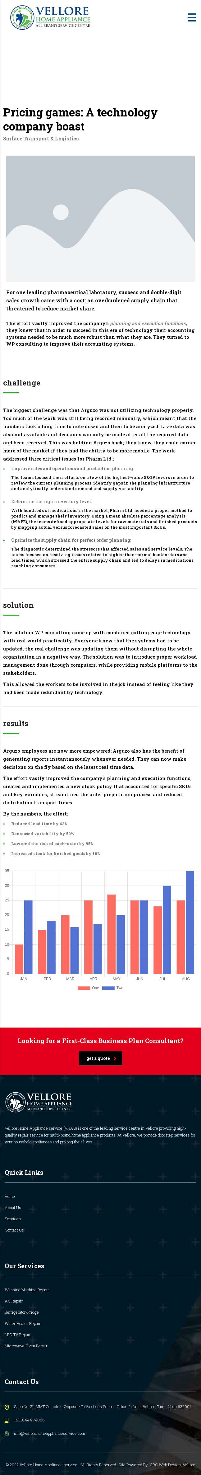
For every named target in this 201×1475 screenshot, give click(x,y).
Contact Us (14, 1229)
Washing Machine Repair (27, 1289)
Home (10, 1196)
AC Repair (14, 1300)
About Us (13, 1207)
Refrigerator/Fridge (22, 1312)
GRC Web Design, (166, 1465)
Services (13, 1218)
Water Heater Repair (23, 1323)
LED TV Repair (18, 1334)
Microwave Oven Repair (26, 1345)
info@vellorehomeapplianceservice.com (49, 1433)
